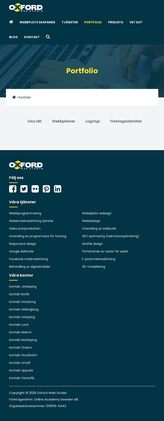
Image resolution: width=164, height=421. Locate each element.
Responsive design (22, 244)
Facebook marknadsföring (28, 259)
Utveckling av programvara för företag (37, 236)
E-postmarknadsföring (98, 259)
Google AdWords (21, 251)
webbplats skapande (37, 22)
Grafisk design (92, 244)
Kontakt (32, 37)
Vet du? (136, 22)
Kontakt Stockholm (23, 355)
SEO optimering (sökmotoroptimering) (110, 236)
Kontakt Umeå (19, 363)
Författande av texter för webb (105, 251)
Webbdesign (91, 221)
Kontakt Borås (19, 294)
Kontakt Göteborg (22, 302)
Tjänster (70, 22)
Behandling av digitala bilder (29, 267)
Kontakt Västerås (21, 378)
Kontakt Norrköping (23, 340)
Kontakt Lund (18, 325)
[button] (48, 37)
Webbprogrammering (25, 213)
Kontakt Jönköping (22, 286)
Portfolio (93, 22)
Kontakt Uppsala (21, 370)
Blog (13, 37)
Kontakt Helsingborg (24, 309)
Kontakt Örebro (20, 347)
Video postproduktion (25, 228)
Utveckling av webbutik (99, 228)
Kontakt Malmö (20, 332)
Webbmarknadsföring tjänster (31, 221)
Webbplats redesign (97, 213)
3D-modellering (93, 267)
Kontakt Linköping (22, 317)
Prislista (115, 22)
